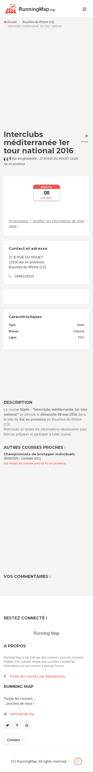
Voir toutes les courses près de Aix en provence (35, 463)
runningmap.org (22, 714)
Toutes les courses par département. (38, 676)
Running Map (46, 633)
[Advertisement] (46, 79)
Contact (15, 740)
